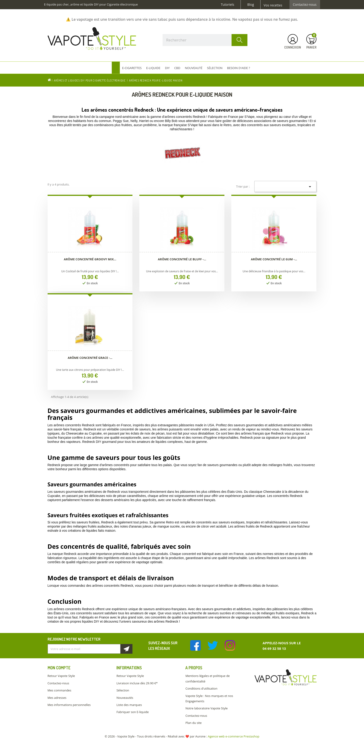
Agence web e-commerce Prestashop (233, 736)
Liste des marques (129, 705)
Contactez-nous (305, 4)
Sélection (122, 690)
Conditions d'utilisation (201, 688)
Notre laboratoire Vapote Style (206, 708)
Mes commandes (59, 690)
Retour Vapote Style (61, 676)
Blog (250, 4)
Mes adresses (57, 698)
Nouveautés (124, 698)
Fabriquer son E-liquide (132, 712)
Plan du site (193, 723)
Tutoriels (227, 4)
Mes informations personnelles (69, 705)
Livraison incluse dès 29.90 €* (137, 683)
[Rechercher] (205, 40)
